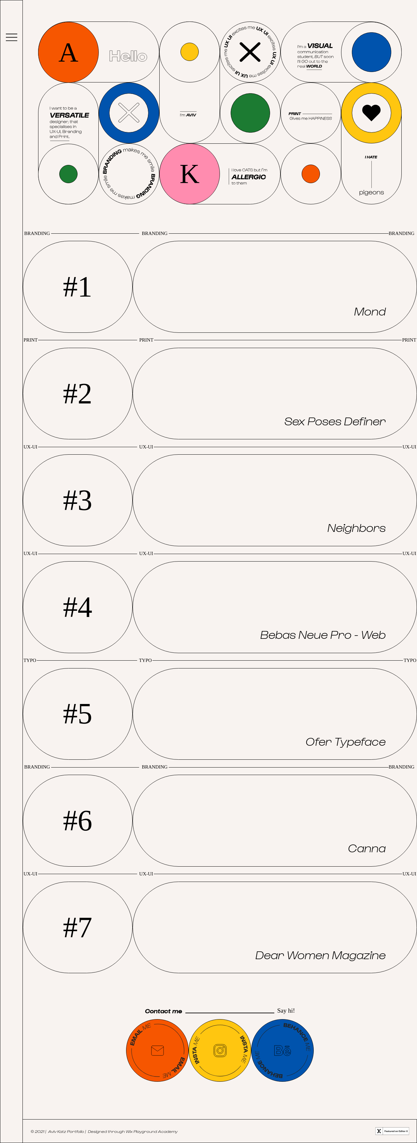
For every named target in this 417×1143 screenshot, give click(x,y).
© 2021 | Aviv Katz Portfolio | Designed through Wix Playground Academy (104, 1131)
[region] (275, 287)
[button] (275, 286)
